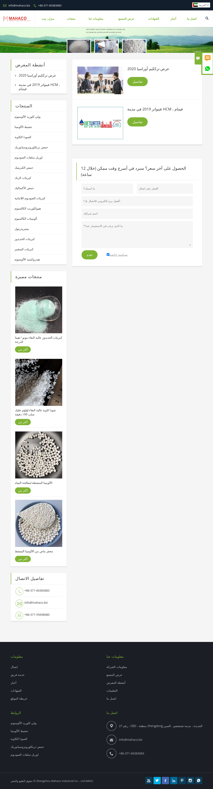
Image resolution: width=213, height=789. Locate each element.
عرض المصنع (126, 19)
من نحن (99, 40)
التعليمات (112, 690)
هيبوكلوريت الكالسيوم (28, 208)
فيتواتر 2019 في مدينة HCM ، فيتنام (39, 87)
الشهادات (153, 19)
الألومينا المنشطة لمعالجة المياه (33, 483)
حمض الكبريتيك (24, 168)
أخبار (173, 19)
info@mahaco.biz (19, 5)
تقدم (89, 254)
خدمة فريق (18, 675)
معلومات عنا (96, 19)
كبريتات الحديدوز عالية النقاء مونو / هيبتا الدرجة (38, 340)
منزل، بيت (48, 19)
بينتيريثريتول (22, 229)
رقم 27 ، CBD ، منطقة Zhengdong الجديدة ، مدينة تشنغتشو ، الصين (160, 726)
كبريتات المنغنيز (24, 249)
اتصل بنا (192, 19)
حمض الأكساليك (24, 188)
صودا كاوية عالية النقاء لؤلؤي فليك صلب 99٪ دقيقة (35, 412)
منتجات (71, 19)
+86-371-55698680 (37, 615)
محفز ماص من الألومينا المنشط (34, 551)
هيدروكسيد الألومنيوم (27, 259)
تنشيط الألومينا (23, 127)
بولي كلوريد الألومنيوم (28, 117)
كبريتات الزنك (23, 178)
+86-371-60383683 (49, 5)
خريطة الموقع (19, 698)
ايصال (14, 667)
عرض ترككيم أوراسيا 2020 (37, 75)
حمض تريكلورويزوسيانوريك (31, 147)
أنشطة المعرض (115, 683)
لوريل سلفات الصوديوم (28, 157)
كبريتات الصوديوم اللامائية (30, 198)
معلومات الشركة (116, 667)
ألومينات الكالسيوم (26, 218)
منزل (86, 40)
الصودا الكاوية (23, 137)
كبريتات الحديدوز (25, 239)
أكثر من (23, 349)
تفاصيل (137, 81)
